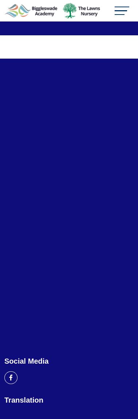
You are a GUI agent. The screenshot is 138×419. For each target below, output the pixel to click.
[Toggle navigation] (122, 10)
